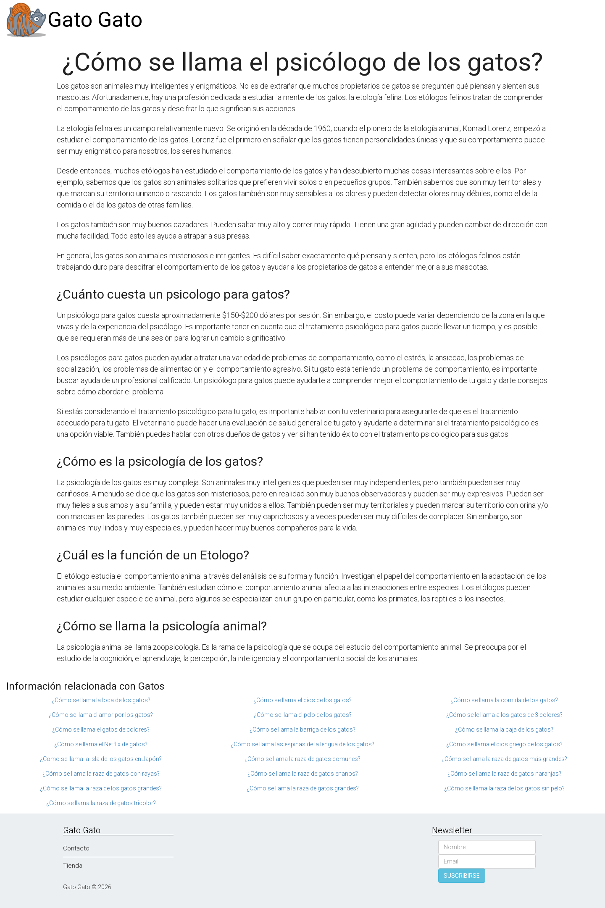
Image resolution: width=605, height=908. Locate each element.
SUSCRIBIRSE (462, 875)
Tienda (72, 865)
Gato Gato (94, 20)
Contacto (76, 848)
